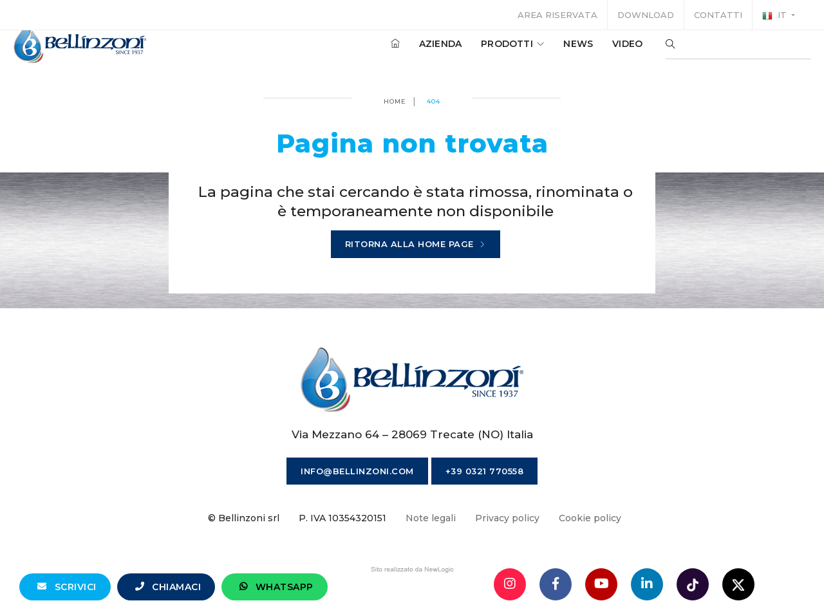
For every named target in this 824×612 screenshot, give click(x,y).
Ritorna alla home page (415, 244)
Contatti (718, 15)
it (775, 15)
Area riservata (557, 15)
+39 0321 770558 (484, 471)
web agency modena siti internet (412, 569)
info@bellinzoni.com (357, 471)
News (566, 51)
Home (395, 101)
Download (645, 15)
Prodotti (500, 51)
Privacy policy (507, 518)
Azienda (428, 51)
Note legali (431, 518)
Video (615, 51)
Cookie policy (590, 518)
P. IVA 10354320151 (342, 518)
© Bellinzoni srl (243, 518)
